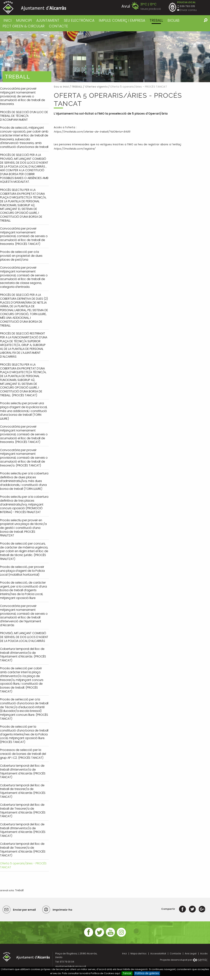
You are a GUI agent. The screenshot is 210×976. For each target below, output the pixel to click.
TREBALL (156, 20)
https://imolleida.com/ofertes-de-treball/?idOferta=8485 (92, 131)
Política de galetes (147, 973)
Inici (8, 20)
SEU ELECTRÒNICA (79, 20)
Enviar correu (188, 10)
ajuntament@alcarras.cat (70, 966)
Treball (19, 890)
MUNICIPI (24, 20)
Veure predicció (150, 9)
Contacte (175, 953)
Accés (204, 953)
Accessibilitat (158, 953)
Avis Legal (190, 953)
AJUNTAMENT (47, 20)
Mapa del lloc (138, 953)
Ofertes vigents (96, 86)
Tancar (127, 973)
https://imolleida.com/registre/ (74, 148)
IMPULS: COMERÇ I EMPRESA (122, 20)
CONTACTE (58, 26)
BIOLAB (173, 20)
